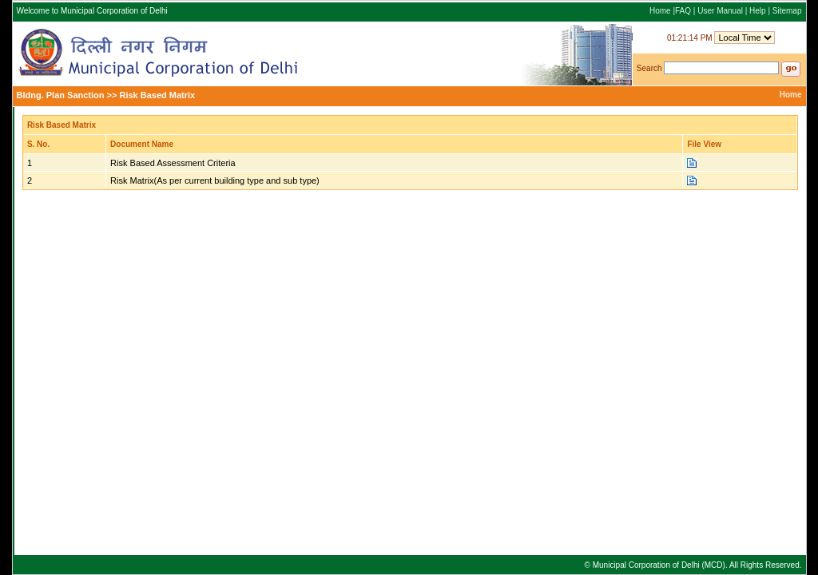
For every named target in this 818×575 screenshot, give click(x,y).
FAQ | (686, 10)
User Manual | (723, 10)
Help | (760, 10)
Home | (662, 10)
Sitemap (787, 10)
